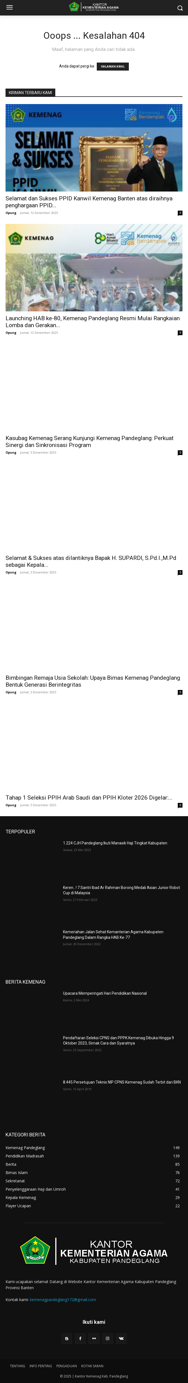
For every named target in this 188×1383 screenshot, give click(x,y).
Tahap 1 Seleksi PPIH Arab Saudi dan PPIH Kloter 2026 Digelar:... (89, 797)
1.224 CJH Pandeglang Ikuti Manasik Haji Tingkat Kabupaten (115, 843)
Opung (11, 213)
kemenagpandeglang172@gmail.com (63, 1299)
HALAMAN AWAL (113, 66)
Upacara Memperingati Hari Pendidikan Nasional (105, 993)
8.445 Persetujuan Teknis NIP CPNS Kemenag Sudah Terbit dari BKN (122, 1082)
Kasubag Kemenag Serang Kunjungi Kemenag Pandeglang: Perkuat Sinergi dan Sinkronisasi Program (90, 441)
